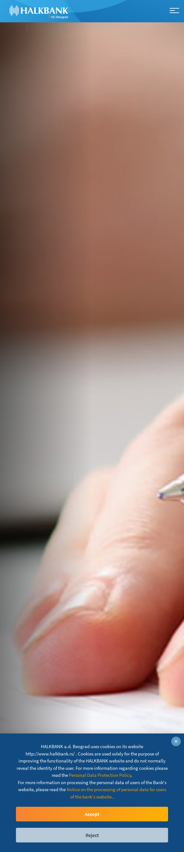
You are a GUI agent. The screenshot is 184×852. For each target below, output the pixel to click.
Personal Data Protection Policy (100, 775)
